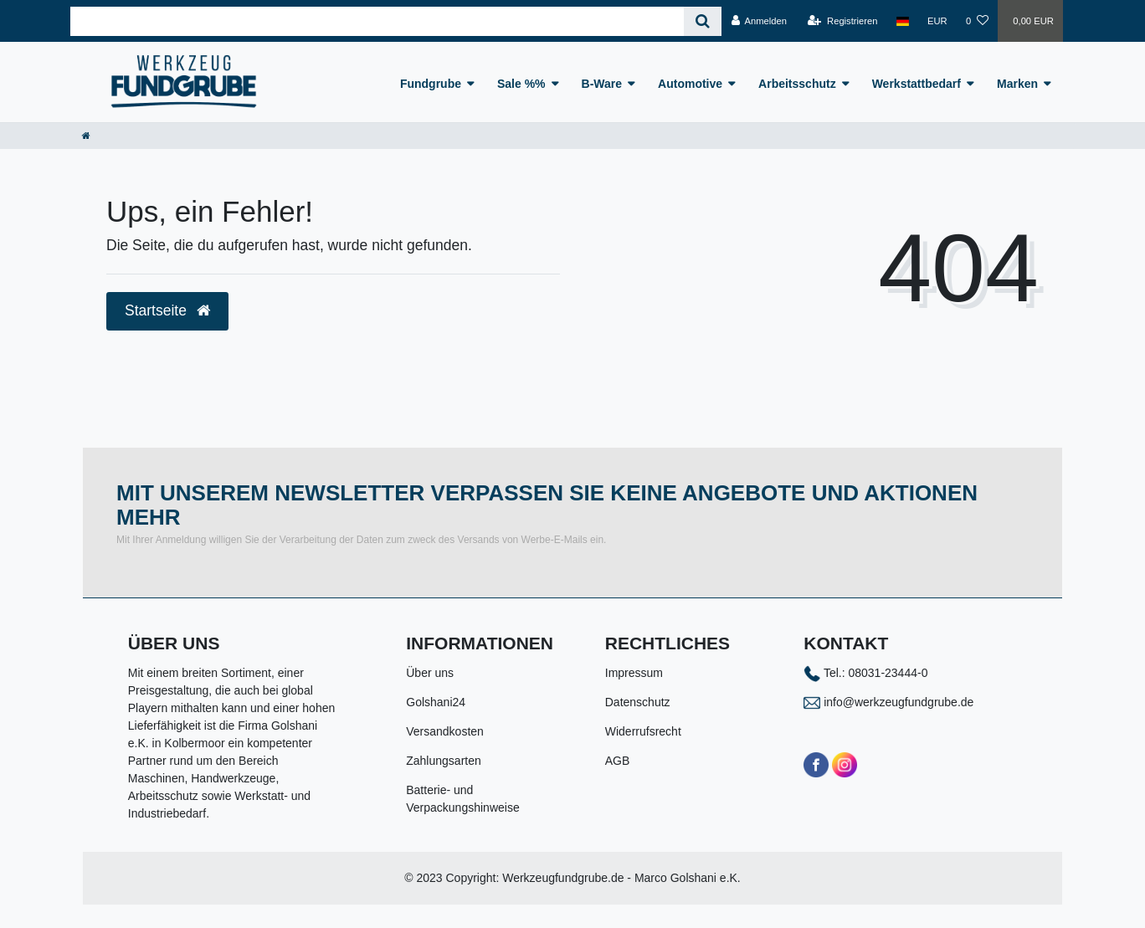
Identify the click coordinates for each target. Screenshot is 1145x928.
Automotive (690, 83)
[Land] (902, 21)
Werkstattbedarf (916, 83)
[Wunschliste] (977, 21)
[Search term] (377, 21)
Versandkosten (445, 731)
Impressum (634, 672)
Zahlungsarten (443, 760)
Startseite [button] (167, 310)
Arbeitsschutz (797, 83)
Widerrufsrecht (643, 731)
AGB (617, 760)
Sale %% (521, 83)
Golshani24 (435, 702)
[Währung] (937, 21)
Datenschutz (637, 702)
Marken (1017, 83)
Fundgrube (430, 83)
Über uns (430, 672)
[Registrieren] (842, 21)
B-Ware (602, 83)
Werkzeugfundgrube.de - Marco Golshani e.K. (621, 877)
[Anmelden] (758, 21)
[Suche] (702, 21)
